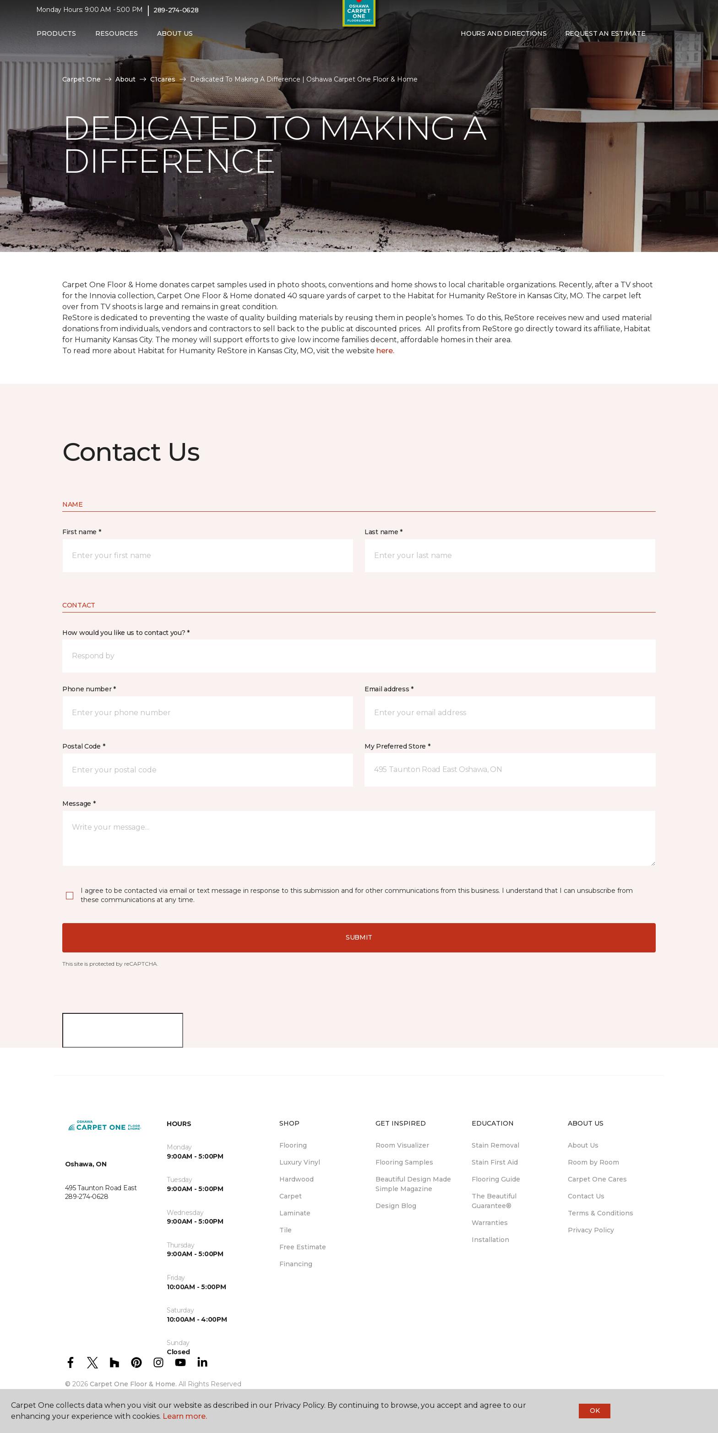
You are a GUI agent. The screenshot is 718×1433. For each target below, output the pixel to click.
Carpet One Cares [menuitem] (597, 1179)
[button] (661, 40)
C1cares (162, 79)
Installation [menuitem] (490, 1240)
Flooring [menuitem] (293, 1145)
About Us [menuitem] (583, 1145)
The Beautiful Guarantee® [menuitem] (494, 1201)
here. (385, 350)
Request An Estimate (605, 40)
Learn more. (185, 1416)
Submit (359, 937)
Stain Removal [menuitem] (495, 1145)
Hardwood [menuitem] (296, 1179)
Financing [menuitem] (295, 1264)
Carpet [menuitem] (290, 1196)
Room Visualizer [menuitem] (402, 1145)
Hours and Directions (503, 40)
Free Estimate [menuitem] (302, 1247)
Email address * (388, 689)
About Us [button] (175, 40)
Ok (594, 1410)
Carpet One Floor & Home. (133, 1384)
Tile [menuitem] (285, 1230)
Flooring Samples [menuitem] (404, 1162)
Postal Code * (83, 746)
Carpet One (81, 79)
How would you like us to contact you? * (126, 632)
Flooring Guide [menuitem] (496, 1179)
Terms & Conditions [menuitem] (600, 1213)
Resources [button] (116, 40)
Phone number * (89, 689)
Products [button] (56, 40)
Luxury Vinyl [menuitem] (299, 1162)
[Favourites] (672, 40)
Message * (78, 803)
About (125, 79)
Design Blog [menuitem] (395, 1206)
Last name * (383, 532)
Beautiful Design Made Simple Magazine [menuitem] (413, 1184)
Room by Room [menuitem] (593, 1162)
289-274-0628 (176, 16)
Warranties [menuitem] (490, 1223)
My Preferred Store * (397, 746)
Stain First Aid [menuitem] (495, 1162)
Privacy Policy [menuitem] (591, 1230)
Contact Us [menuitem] (586, 1196)
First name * (81, 532)
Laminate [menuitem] (294, 1213)
